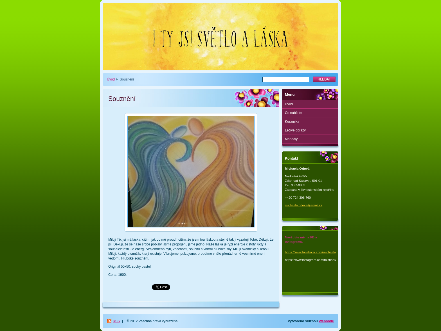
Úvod (111, 79)
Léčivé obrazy (295, 130)
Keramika (292, 122)
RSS (116, 321)
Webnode (326, 321)
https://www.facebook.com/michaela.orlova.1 (316, 252)
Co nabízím (293, 113)
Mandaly (291, 139)
